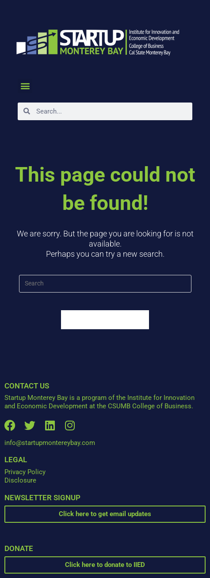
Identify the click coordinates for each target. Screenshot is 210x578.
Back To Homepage (105, 319)
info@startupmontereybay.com (49, 443)
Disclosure (20, 480)
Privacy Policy (25, 472)
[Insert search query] (105, 284)
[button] (25, 86)
